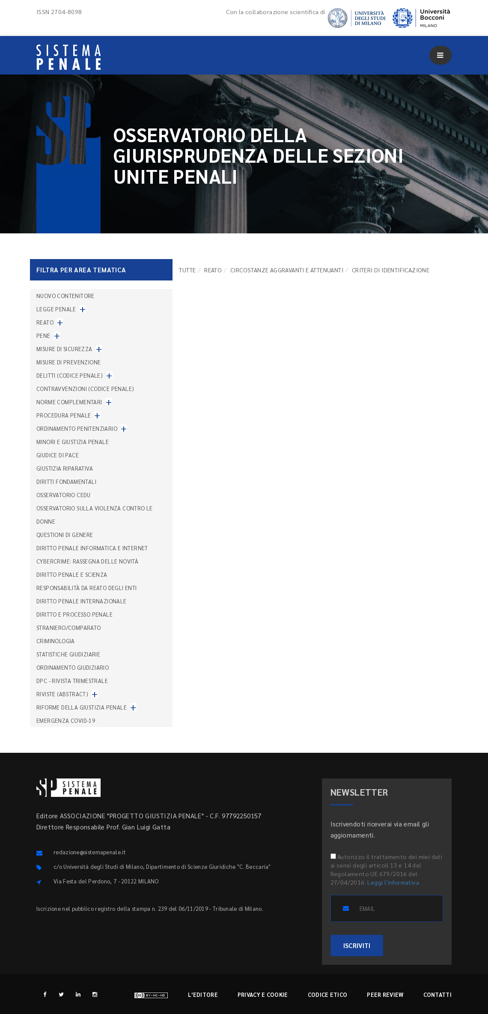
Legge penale (56, 309)
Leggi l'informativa (393, 882)
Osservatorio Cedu (63, 494)
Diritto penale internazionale (81, 601)
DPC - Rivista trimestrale (72, 680)
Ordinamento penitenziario (76, 428)
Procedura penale (63, 415)
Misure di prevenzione (68, 362)
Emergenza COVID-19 (65, 720)
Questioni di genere (64, 534)
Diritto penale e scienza (71, 574)
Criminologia (55, 640)
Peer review (385, 994)
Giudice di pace (57, 455)
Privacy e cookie (263, 994)
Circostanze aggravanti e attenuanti (286, 270)
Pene (43, 335)
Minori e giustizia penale (72, 441)
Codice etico (328, 994)
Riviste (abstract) (62, 694)
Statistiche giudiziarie (68, 654)
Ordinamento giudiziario (72, 667)
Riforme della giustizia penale (81, 707)
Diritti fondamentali (66, 481)
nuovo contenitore (65, 295)
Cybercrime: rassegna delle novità (87, 561)
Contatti (437, 994)
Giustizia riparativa (64, 468)
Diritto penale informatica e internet (92, 548)
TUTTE (187, 270)
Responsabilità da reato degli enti (86, 587)
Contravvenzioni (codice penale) (85, 388)
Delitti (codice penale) (69, 375)
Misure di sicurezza (64, 348)
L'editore (203, 994)
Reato (213, 270)
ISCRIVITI (356, 945)
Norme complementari (69, 402)
